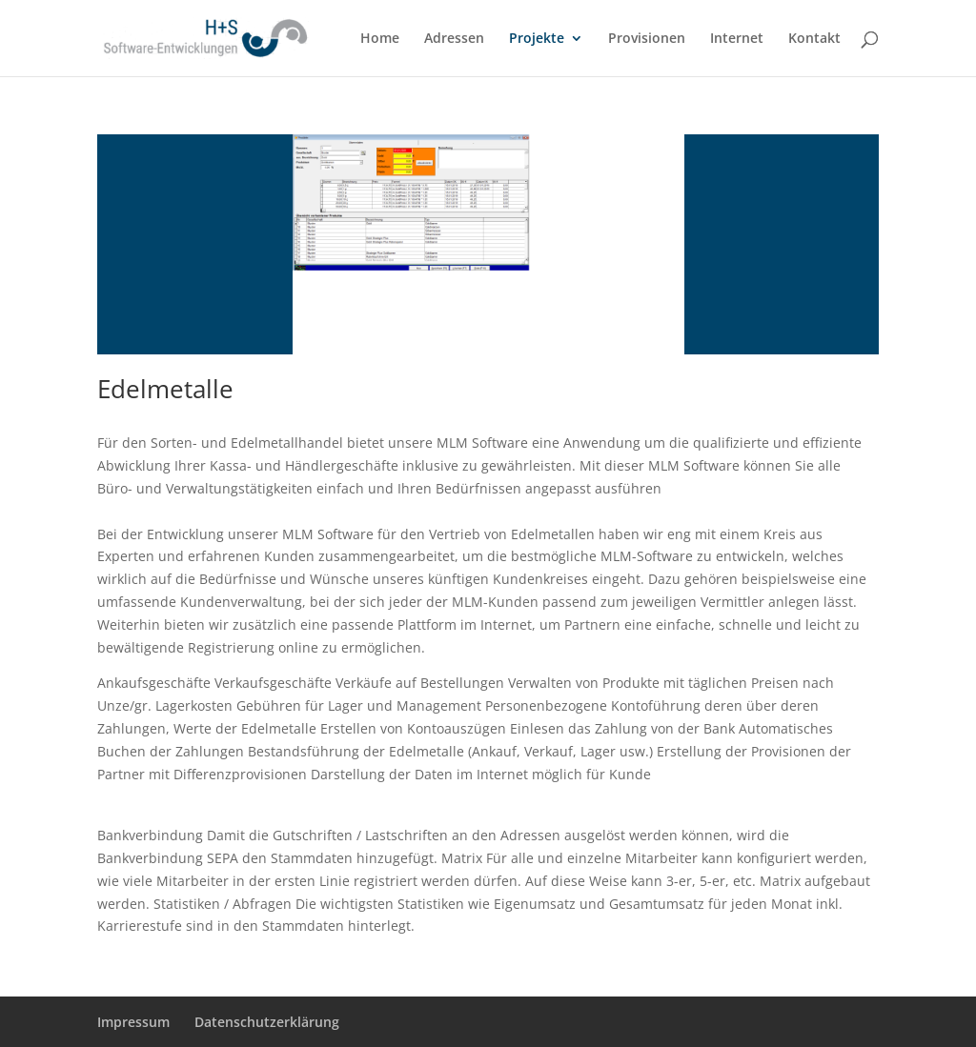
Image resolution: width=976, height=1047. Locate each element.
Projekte (536, 39)
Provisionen (646, 39)
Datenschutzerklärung (266, 1022)
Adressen (454, 39)
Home (379, 39)
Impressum (133, 1022)
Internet (736, 39)
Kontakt (814, 39)
